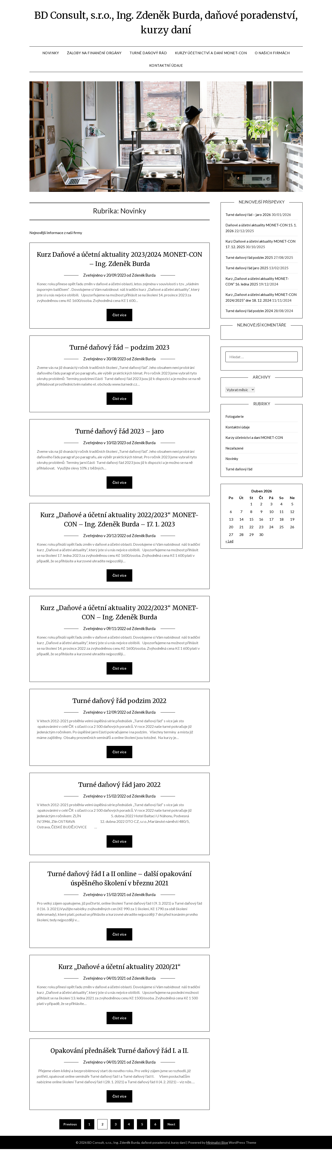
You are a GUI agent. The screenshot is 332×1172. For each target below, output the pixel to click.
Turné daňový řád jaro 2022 (119, 801)
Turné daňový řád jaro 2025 (246, 272)
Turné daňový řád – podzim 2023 (119, 355)
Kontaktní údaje (166, 70)
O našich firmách (272, 57)
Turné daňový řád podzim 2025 (249, 262)
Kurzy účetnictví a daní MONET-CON (211, 57)
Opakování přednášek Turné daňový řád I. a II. (119, 1072)
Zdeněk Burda (145, 281)
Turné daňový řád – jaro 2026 (248, 219)
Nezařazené (234, 452)
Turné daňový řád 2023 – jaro (119, 440)
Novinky (50, 57)
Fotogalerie (234, 421)
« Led (229, 545)
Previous (70, 1147)
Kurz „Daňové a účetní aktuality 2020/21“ (119, 987)
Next (171, 1147)
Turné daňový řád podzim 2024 (249, 315)
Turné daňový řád (148, 57)
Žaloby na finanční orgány (94, 57)
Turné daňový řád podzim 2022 (119, 716)
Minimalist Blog (217, 1165)
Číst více (119, 322)
